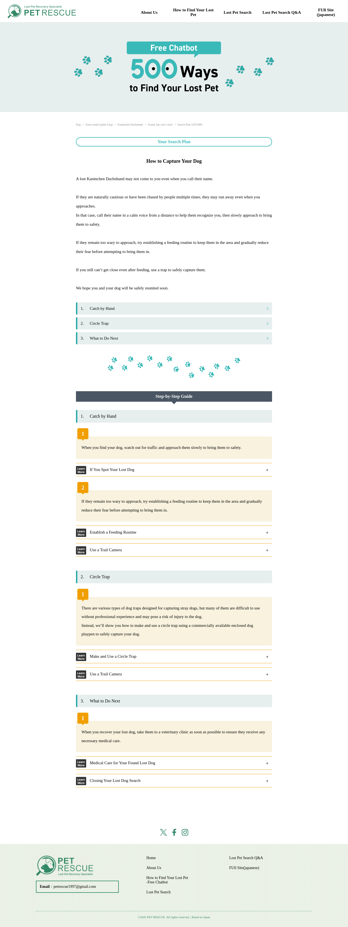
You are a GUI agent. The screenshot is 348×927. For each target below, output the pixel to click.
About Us (149, 12)
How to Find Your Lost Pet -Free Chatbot (167, 880)
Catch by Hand (98, 308)
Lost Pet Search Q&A (281, 12)
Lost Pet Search (238, 12)
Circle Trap (95, 323)
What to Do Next (99, 338)
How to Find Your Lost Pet (193, 12)
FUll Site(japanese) (326, 12)
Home (151, 858)
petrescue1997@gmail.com (75, 887)
